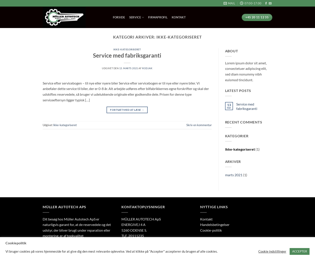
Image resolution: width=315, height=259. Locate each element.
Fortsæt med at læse (127, 110)
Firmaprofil (158, 17)
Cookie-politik (211, 230)
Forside (119, 17)
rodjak (147, 68)
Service (136, 17)
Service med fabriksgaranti (127, 55)
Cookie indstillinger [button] (272, 251)
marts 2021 (233, 175)
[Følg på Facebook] (266, 3)
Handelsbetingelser (214, 224)
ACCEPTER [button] (299, 251)
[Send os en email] (270, 3)
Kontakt (179, 17)
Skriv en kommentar (199, 125)
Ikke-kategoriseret (127, 49)
